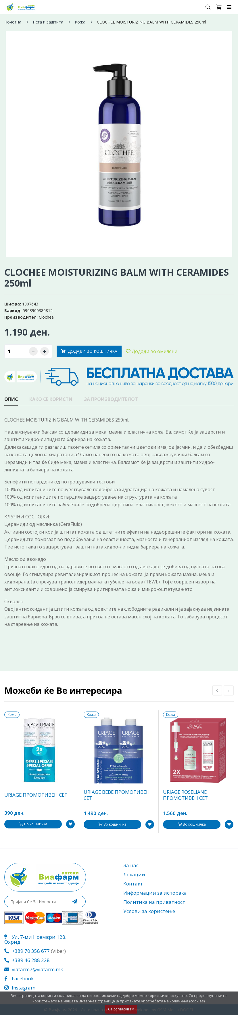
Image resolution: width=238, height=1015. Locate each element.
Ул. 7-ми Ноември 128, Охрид (35, 939)
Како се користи (51, 399)
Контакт (133, 883)
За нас (131, 865)
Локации (134, 874)
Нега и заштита (48, 22)
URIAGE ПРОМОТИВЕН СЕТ (36, 795)
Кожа (80, 22)
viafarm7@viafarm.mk (33, 969)
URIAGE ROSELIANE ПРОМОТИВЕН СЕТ (185, 795)
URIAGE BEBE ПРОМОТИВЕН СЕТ (117, 795)
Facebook (19, 978)
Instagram (19, 987)
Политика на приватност (154, 902)
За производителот (112, 399)
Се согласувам (121, 1009)
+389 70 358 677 (27, 951)
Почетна (12, 22)
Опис (11, 399)
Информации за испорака (155, 892)
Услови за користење (149, 911)
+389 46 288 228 (27, 960)
